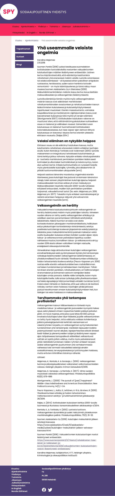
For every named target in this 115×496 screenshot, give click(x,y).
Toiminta (55, 26)
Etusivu (15, 26)
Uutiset (20, 56)
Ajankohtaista (28, 26)
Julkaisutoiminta (81, 26)
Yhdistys (43, 26)
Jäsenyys (66, 26)
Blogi (19, 64)
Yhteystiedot (18, 32)
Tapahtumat (23, 48)
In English (32, 32)
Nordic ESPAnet (47, 32)
